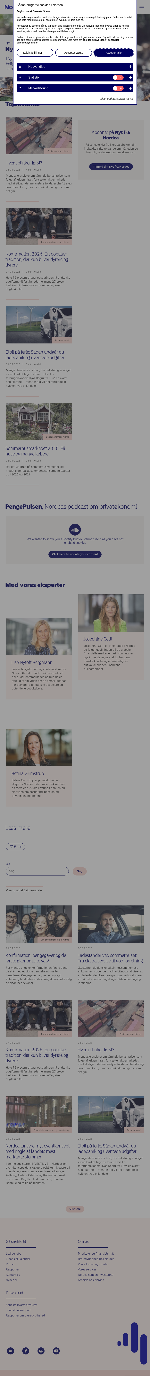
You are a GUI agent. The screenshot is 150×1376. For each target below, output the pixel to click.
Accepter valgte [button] (73, 52)
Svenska (38, 11)
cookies (87, 40)
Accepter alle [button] (114, 52)
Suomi (46, 11)
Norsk (29, 11)
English (21, 11)
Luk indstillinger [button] (32, 52)
